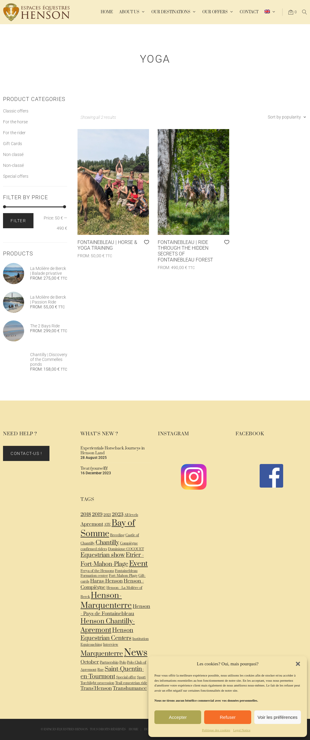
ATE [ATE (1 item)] (107, 524)
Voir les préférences (278, 717)
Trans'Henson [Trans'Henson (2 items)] (96, 688)
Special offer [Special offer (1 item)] (126, 677)
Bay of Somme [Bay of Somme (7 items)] (108, 528)
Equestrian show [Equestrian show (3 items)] (103, 555)
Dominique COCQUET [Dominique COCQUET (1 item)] (126, 549)
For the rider (14, 132)
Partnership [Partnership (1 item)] (109, 662)
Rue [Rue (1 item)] (100, 669)
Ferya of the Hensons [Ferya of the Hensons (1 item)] (97, 571)
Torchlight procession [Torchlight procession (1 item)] (97, 683)
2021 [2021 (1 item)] (107, 515)
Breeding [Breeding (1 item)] (117, 535)
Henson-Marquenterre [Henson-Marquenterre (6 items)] (106, 601)
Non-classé (13, 165)
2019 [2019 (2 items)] (97, 514)
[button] (298, 664)
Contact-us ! (26, 453)
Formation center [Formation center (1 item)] (94, 575)
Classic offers (15, 111)
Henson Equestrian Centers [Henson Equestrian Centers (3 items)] (107, 634)
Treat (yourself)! (94, 468)
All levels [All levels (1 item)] (131, 515)
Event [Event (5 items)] (138, 563)
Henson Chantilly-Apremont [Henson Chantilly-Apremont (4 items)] (108, 626)
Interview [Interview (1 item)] (110, 644)
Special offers (15, 176)
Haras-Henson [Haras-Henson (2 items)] (106, 581)
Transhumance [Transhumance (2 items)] (130, 688)
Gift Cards (12, 143)
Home (133, 729)
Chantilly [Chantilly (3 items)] (107, 543)
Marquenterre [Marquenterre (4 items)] (102, 653)
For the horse (15, 121)
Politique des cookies (216, 730)
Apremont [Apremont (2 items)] (92, 524)
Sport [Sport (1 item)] (141, 677)
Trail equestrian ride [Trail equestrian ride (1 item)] (131, 683)
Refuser (228, 717)
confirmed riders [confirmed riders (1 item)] (94, 549)
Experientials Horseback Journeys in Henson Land (113, 451)
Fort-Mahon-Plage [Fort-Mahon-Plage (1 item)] (123, 575)
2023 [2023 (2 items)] (117, 514)
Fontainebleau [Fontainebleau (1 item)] (126, 571)
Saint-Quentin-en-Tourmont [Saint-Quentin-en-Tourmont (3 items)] (112, 672)
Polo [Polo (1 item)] (122, 662)
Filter (18, 220)
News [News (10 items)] (135, 653)
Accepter (178, 717)
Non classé (13, 154)
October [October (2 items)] (90, 662)
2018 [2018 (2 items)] (86, 514)
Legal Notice (241, 730)
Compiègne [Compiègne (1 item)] (129, 543)
